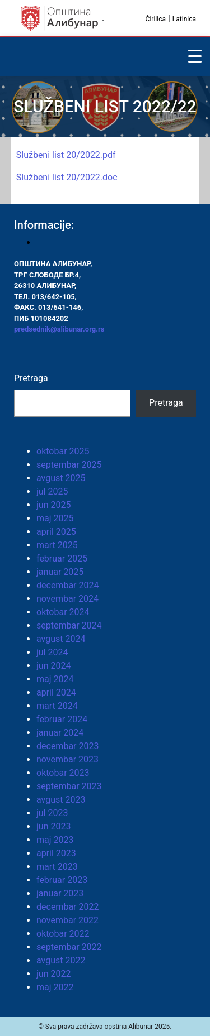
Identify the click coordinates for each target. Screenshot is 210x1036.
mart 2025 (57, 545)
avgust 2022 (60, 960)
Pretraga (31, 378)
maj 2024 (55, 679)
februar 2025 (61, 558)
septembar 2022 (69, 947)
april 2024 (56, 692)
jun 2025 (53, 505)
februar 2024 (61, 719)
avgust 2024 (60, 639)
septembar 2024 (69, 625)
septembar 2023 (69, 786)
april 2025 (56, 531)
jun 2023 (53, 826)
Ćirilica (156, 19)
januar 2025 (59, 572)
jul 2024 (52, 652)
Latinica (184, 19)
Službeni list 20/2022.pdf (66, 155)
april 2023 (56, 853)
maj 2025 (55, 518)
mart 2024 (57, 706)
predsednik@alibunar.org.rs (59, 329)
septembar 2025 (69, 464)
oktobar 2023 (62, 773)
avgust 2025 (60, 478)
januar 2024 (59, 732)
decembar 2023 (67, 746)
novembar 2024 (67, 598)
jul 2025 (52, 491)
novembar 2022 (67, 920)
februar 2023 (61, 880)
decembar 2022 (67, 906)
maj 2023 (55, 839)
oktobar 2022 (62, 933)
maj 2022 (55, 987)
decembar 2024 (67, 585)
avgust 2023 (60, 799)
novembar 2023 (67, 759)
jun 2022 (53, 973)
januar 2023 (59, 893)
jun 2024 (53, 665)
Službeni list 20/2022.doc (67, 177)
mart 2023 (57, 866)
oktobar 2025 (62, 451)
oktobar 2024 (62, 612)
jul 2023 (52, 813)
